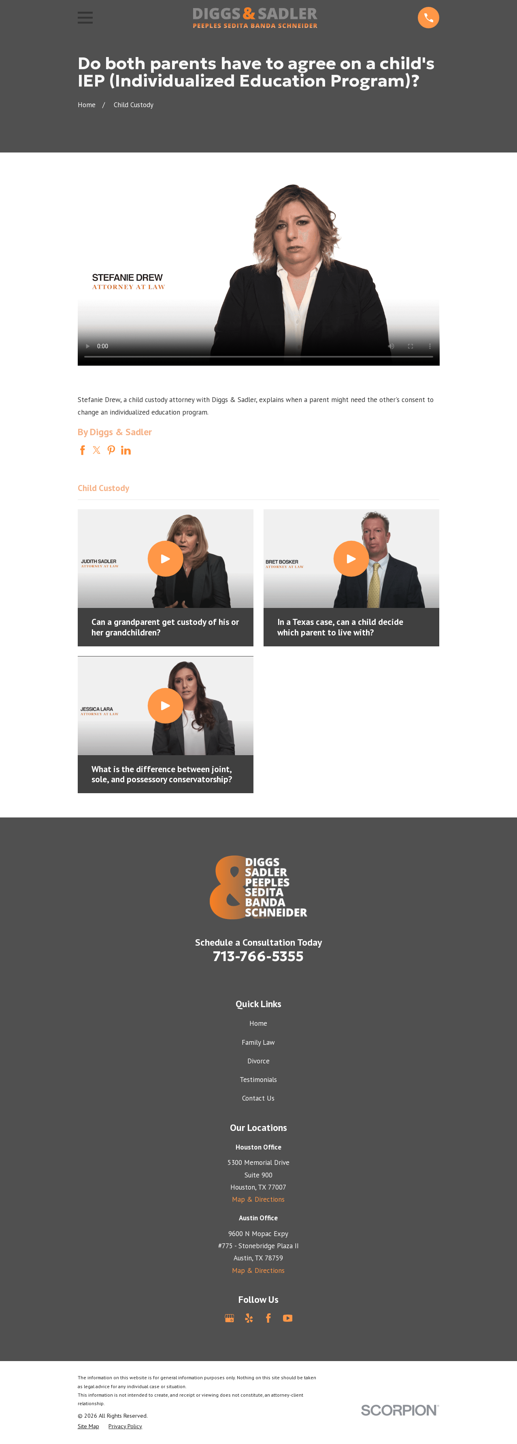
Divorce (258, 1061)
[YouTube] (288, 1318)
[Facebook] (268, 1318)
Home (258, 1023)
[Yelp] (249, 1318)
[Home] (255, 17)
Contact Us (258, 1098)
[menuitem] (88, 1426)
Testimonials (258, 1079)
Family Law (258, 1042)
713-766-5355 (258, 956)
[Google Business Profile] (229, 1318)
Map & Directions (258, 1199)
